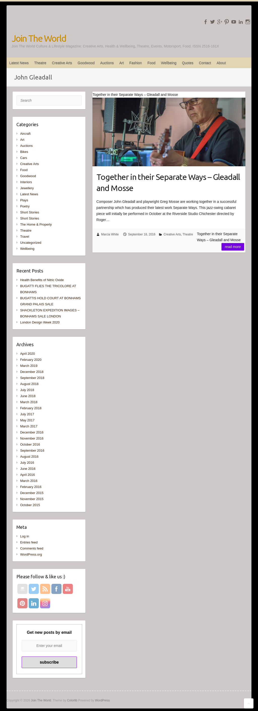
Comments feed (31, 548)
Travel (24, 236)
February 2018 (31, 408)
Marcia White (110, 234)
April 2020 (27, 354)
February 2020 (31, 360)
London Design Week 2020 (40, 322)
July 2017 (27, 414)
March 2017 (29, 426)
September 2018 (32, 378)
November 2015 (32, 499)
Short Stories (29, 212)
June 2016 (28, 469)
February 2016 (31, 487)
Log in (24, 536)
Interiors (26, 182)
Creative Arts (62, 63)
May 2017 (27, 420)
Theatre (40, 63)
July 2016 (27, 462)
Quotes (187, 63)
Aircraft (25, 133)
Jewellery (27, 188)
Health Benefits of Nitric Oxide (42, 280)
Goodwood (86, 63)
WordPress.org (31, 554)
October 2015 (30, 505)
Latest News (19, 63)
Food (151, 63)
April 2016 (27, 475)
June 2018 (28, 396)
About (221, 63)
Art (121, 63)
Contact (205, 63)
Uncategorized (30, 242)
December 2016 (32, 432)
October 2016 (30, 444)
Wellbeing (168, 63)
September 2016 (32, 450)
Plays (24, 200)
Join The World (39, 38)
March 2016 (29, 481)
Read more (233, 247)
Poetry (25, 206)
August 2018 (29, 384)
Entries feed (29, 542)
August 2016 (29, 456)
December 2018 (32, 372)
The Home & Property (36, 224)
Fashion (135, 63)
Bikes (24, 152)
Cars (23, 158)
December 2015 (32, 493)
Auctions (107, 63)
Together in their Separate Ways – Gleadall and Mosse (168, 182)
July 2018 (27, 390)
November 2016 (32, 438)
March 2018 (29, 402)
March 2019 (29, 366)
